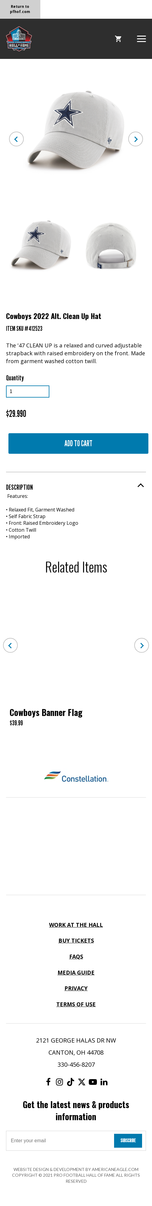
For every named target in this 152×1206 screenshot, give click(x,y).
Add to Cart (78, 443)
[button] (141, 38)
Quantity (15, 377)
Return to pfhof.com (20, 9)
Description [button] (19, 487)
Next (135, 138)
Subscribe (128, 1140)
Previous (16, 138)
